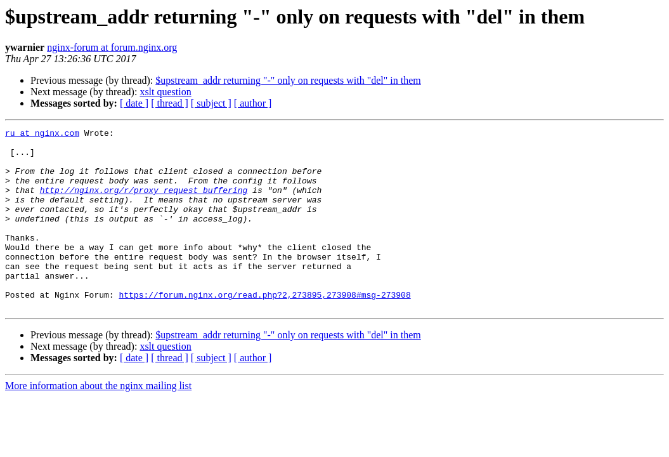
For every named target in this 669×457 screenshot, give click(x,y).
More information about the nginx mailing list (98, 421)
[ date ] (134, 103)
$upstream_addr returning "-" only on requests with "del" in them (287, 80)
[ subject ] (211, 103)
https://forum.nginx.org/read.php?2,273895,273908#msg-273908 (264, 328)
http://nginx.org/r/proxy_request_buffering (144, 203)
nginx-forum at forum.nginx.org (112, 47)
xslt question (165, 91)
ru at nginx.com (42, 134)
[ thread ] (169, 103)
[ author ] (253, 103)
